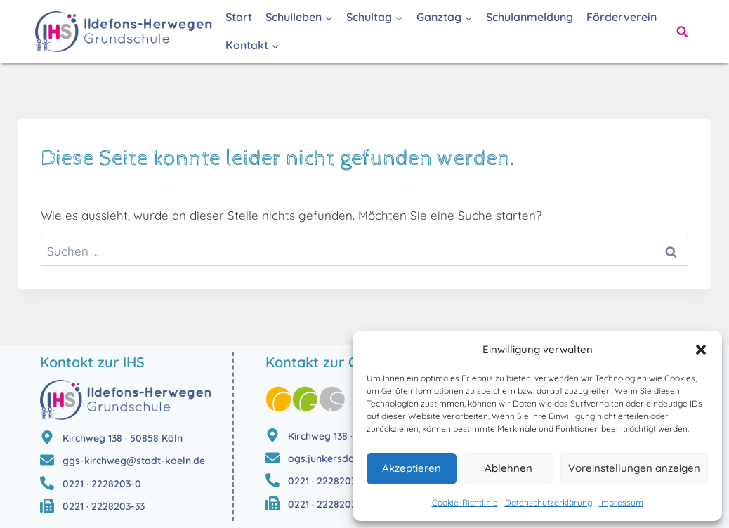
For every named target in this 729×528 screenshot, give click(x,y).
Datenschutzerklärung (548, 502)
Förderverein (621, 17)
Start (238, 17)
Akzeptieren (411, 468)
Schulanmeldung (529, 17)
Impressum (621, 502)
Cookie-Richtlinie (465, 502)
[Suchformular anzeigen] (682, 32)
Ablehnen (508, 468)
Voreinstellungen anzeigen (634, 468)
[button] (701, 350)
